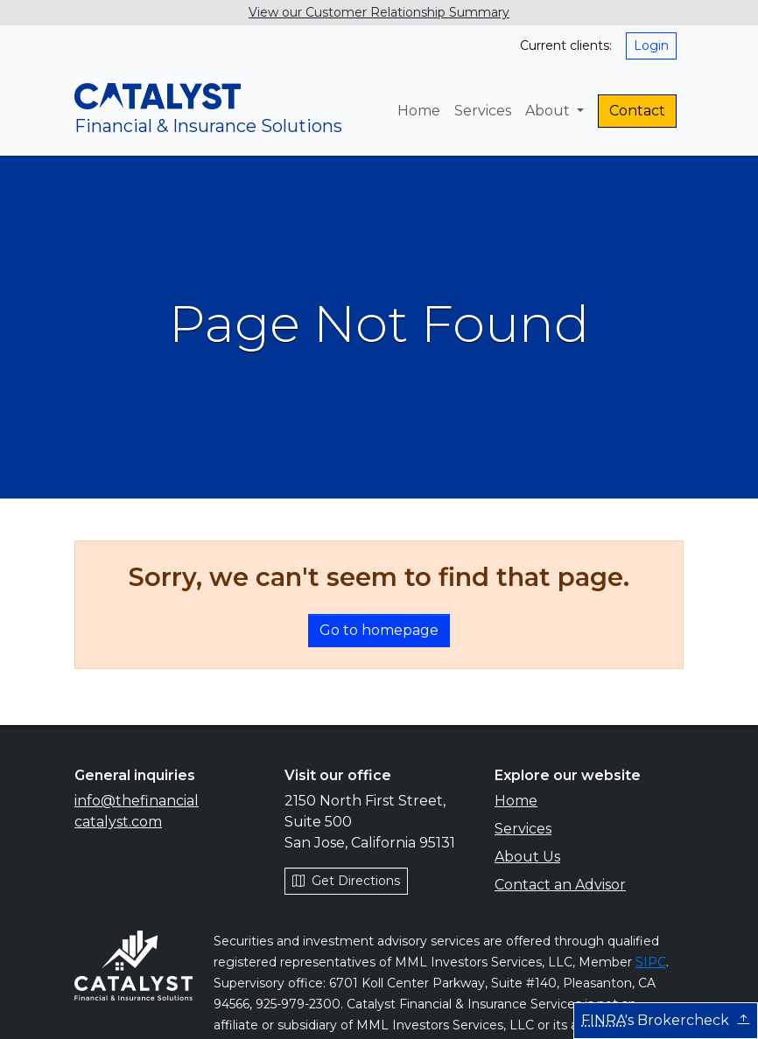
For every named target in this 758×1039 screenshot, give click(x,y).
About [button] (549, 110)
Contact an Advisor (560, 884)
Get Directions (346, 881)
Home (418, 110)
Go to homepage (379, 630)
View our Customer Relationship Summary (379, 12)
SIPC (650, 962)
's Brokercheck (665, 1020)
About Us (527, 856)
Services (482, 110)
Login (651, 45)
